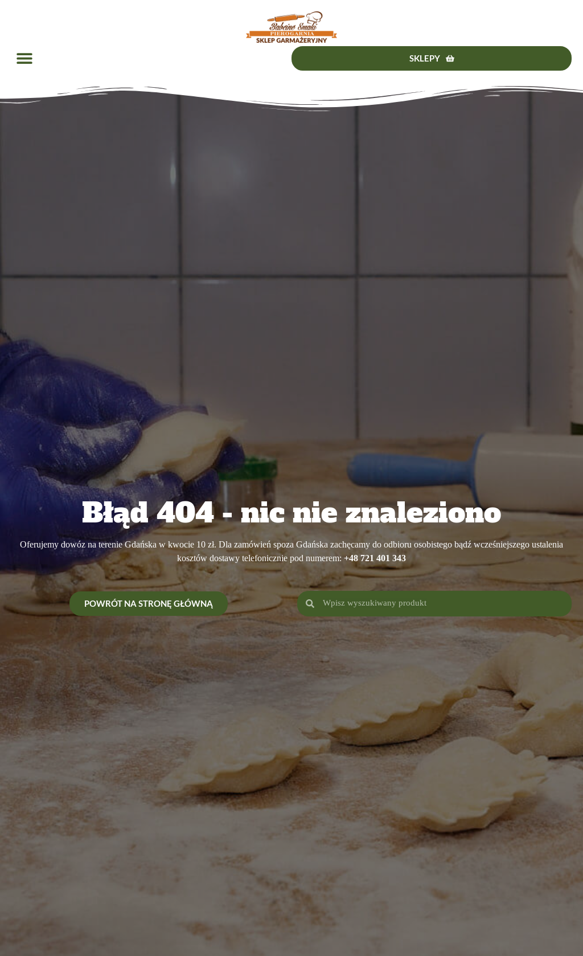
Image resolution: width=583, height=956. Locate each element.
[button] (24, 58)
